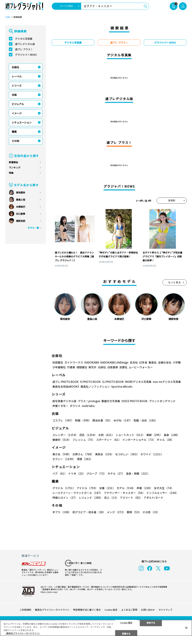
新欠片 (93, 367)
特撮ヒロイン (64, 497)
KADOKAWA (91, 362)
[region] (96, 628)
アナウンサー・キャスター (124, 493)
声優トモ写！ (60, 406)
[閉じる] (186, 628)
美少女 (61, 454)
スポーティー (108, 439)
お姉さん (83, 454)
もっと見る (174, 282)
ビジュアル (18, 104)
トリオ (76, 473)
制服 (83, 420)
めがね (123, 420)
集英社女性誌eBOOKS (65, 386)
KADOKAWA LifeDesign (114, 362)
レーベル (17, 76)
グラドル (63, 488)
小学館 (177, 362)
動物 (134, 512)
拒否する (151, 622)
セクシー (63, 459)
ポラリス (75, 406)
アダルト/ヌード (153, 497)
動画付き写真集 (110, 401)
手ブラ (61, 512)
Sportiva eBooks (121, 386)
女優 (107, 488)
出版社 (15, 67)
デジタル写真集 (23, 38)
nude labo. (88, 406)
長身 (172, 435)
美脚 (154, 435)
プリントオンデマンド (162, 401)
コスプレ (63, 420)
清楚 (85, 459)
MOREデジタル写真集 (138, 382)
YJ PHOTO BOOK (90, 382)
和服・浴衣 (145, 420)
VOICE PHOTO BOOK (135, 401)
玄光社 (134, 362)
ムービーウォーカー (141, 367)
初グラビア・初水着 (88, 512)
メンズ (116, 512)
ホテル (116, 473)
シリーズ (16, 85)
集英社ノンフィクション (95, 386)
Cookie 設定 (111, 609)
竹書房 (71, 367)
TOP (7, 17)
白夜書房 (112, 367)
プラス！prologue (89, 401)
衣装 (14, 95)
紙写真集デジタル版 (64, 401)
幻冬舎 (143, 362)
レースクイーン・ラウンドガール (77, 493)
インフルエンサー (162, 493)
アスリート (131, 497)
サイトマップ (165, 609)
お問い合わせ (148, 609)
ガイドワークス (73, 362)
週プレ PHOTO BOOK (65, 382)
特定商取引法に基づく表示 (87, 609)
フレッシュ (83, 439)
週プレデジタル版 (25, 44)
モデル (126, 488)
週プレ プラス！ (24, 49)
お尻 (106, 435)
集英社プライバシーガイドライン (52, 609)
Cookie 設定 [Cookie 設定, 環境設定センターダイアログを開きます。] (126, 622)
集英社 (153, 362)
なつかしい (127, 454)
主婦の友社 (164, 362)
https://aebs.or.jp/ (49, 591)
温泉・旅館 (138, 473)
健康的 (61, 439)
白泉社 (102, 367)
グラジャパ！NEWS (26, 54)
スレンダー (65, 435)
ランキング (14, 167)
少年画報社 (59, 367)
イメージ (17, 113)
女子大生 (164, 488)
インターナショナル (138, 439)
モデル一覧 (33, 227)
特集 (11, 173)
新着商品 (13, 162)
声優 (145, 488)
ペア (59, 473)
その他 (15, 141)
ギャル (165, 439)
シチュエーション (22, 122)
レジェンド (91, 497)
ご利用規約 (25, 609)
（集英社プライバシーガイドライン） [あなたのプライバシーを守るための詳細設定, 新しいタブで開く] (22, 633)
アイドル (87, 488)
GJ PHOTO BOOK (113, 382)
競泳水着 (102, 420)
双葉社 (123, 367)
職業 (14, 131)
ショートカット (130, 435)
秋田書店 (57, 362)
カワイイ (151, 454)
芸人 (111, 497)
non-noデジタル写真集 (167, 382)
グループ (96, 473)
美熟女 (104, 454)
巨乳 (88, 435)
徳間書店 (82, 367)
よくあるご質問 (129, 609)
